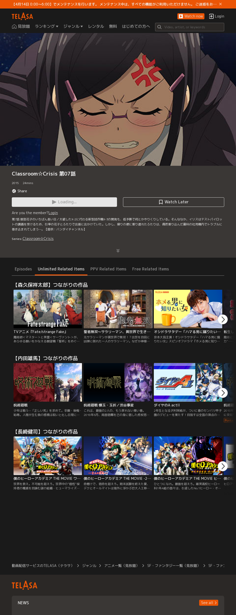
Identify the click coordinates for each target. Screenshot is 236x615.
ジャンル (89, 565)
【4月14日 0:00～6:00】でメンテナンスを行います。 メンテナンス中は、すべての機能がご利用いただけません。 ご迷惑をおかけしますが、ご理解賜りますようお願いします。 (114, 4)
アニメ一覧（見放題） (121, 565)
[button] (190, 16)
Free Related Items (150, 269)
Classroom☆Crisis (38, 238)
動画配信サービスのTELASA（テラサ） (43, 565)
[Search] (189, 27)
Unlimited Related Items (61, 269)
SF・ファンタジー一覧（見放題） (173, 565)
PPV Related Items (108, 269)
